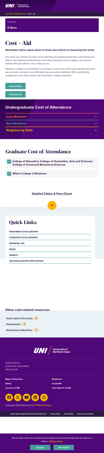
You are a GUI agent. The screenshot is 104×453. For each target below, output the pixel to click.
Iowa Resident (16, 116)
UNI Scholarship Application (26, 324)
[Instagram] (44, 430)
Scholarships (15, 86)
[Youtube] (26, 430)
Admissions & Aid (20, 14)
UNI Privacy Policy (56, 441)
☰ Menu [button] (12, 28)
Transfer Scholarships (23, 301)
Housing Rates (13, 356)
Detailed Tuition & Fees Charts (52, 194)
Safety (8, 416)
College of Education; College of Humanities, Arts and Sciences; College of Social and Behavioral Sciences (50, 163)
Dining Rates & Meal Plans (19, 362)
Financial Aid (15, 94)
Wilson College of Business (27, 173)
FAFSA (12, 313)
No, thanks (63, 447)
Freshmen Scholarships (23, 295)
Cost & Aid (11, 21)
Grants (13, 319)
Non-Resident (16, 123)
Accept (40, 447)
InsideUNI (56, 416)
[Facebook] (9, 430)
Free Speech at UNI (61, 421)
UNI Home (8, 14)
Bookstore (57, 412)
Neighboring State (19, 130)
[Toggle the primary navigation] (96, 6)
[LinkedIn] (35, 430)
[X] (18, 430)
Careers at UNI (12, 421)
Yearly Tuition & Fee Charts (19, 351)
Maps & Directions (14, 412)
